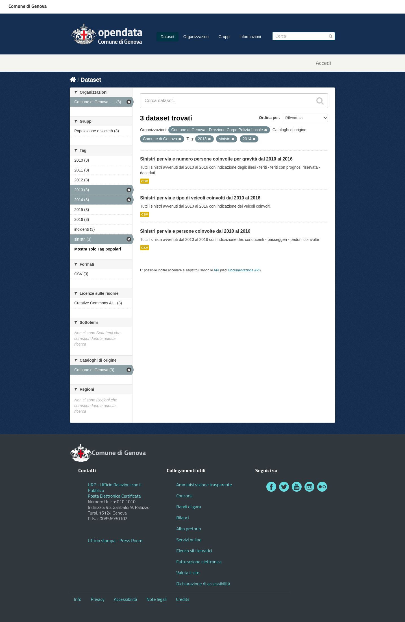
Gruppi (224, 36)
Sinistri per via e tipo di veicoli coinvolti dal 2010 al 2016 (200, 197)
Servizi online (188, 539)
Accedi (323, 63)
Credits (182, 599)
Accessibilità (125, 599)
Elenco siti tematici (194, 550)
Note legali (157, 599)
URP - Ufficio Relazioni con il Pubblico (114, 487)
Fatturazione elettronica (199, 561)
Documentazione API (244, 270)
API (216, 270)
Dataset (167, 36)
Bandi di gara (188, 506)
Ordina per (269, 117)
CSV (144, 181)
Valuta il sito (187, 572)
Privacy (97, 599)
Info (77, 599)
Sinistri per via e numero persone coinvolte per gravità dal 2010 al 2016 (216, 159)
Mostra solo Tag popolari (97, 249)
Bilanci (182, 517)
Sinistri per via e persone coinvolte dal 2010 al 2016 (195, 231)
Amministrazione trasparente (204, 484)
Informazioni (250, 36)
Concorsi (184, 495)
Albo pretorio (188, 528)
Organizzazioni (196, 36)
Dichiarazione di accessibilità (203, 583)
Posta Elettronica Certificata (114, 496)
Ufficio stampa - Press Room (115, 540)
